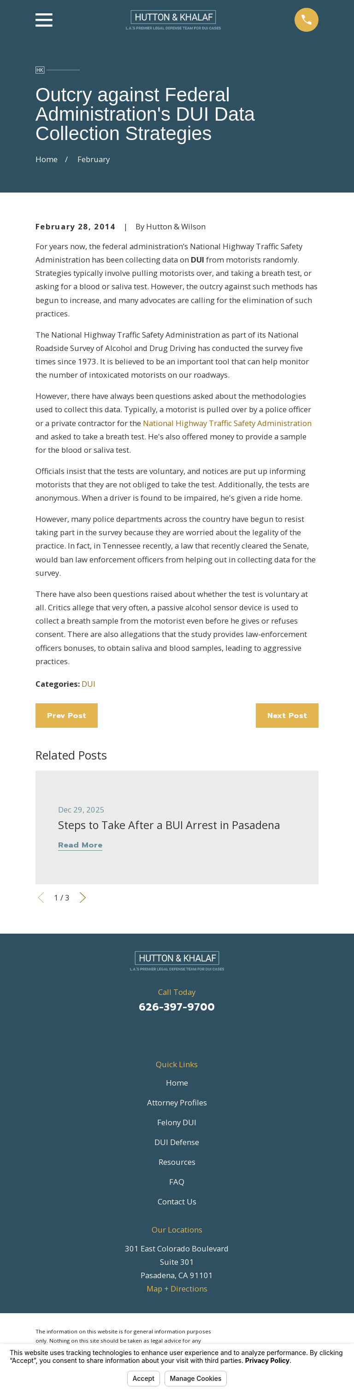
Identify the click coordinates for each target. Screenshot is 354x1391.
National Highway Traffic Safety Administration (227, 423)
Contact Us (177, 1201)
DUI (88, 683)
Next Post (287, 715)
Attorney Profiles (177, 1102)
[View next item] (82, 897)
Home (177, 1082)
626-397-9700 (177, 1007)
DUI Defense (176, 1142)
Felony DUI (176, 1122)
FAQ (176, 1181)
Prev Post (66, 715)
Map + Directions (177, 1288)
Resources (177, 1162)
